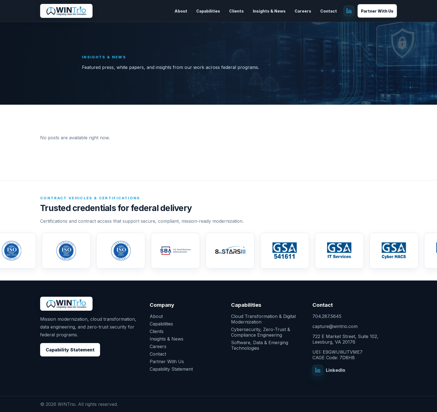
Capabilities (208, 11)
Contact (328, 11)
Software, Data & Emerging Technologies (259, 345)
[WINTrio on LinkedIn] (349, 10)
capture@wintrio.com (335, 326)
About (180, 11)
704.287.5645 (326, 316)
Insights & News (269, 11)
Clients (236, 11)
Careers (303, 11)
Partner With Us (377, 11)
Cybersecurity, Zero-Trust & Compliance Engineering (260, 332)
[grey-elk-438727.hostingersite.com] (66, 11)
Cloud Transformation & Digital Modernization (263, 319)
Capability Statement (70, 350)
